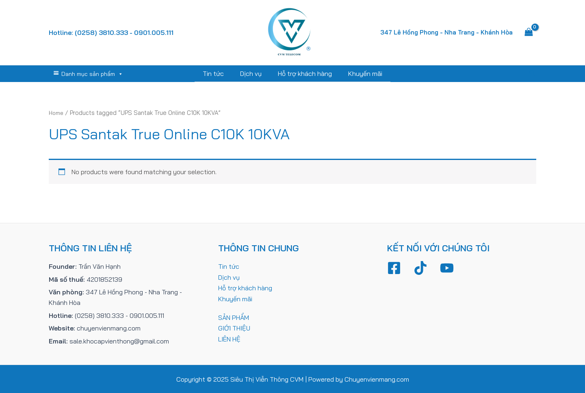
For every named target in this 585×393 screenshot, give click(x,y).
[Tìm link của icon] (532, 73)
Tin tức (218, 73)
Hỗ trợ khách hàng (303, 73)
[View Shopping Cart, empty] (528, 32)
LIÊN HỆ (229, 339)
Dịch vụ (252, 73)
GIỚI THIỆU (234, 328)
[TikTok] (420, 267)
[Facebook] (394, 267)
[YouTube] (447, 267)
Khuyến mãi (360, 73)
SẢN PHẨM (233, 317)
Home (57, 112)
